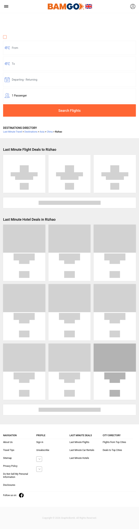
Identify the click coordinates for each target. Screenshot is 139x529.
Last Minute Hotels (79, 458)
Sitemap (7, 458)
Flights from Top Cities (114, 442)
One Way (11, 37)
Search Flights (69, 111)
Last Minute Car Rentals (82, 450)
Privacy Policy (10, 466)
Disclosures (9, 485)
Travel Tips (8, 450)
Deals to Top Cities (112, 450)
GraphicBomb (68, 518)
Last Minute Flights (79, 442)
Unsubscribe (42, 450)
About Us (8, 442)
